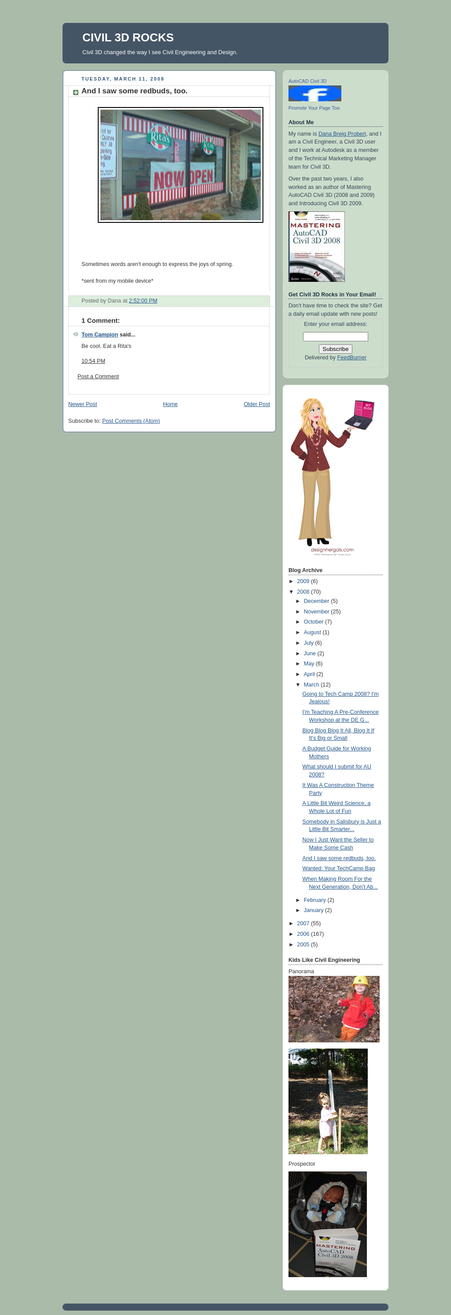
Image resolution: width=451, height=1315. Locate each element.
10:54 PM (93, 361)
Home (170, 404)
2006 (304, 934)
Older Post (257, 404)
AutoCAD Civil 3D (307, 81)
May (310, 664)
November (317, 612)
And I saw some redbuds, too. (134, 91)
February (316, 900)
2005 (304, 945)
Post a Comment (98, 376)
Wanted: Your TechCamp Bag (339, 868)
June (311, 653)
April (310, 674)
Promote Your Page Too (314, 108)
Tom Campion (99, 335)
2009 (304, 581)
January (314, 910)
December (317, 601)
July (309, 643)
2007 (304, 923)
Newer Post (82, 404)
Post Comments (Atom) (131, 421)
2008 (304, 592)
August (313, 632)
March (312, 685)
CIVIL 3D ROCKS (128, 37)
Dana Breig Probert (342, 134)
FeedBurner (352, 358)
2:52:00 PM (143, 301)
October (314, 622)
